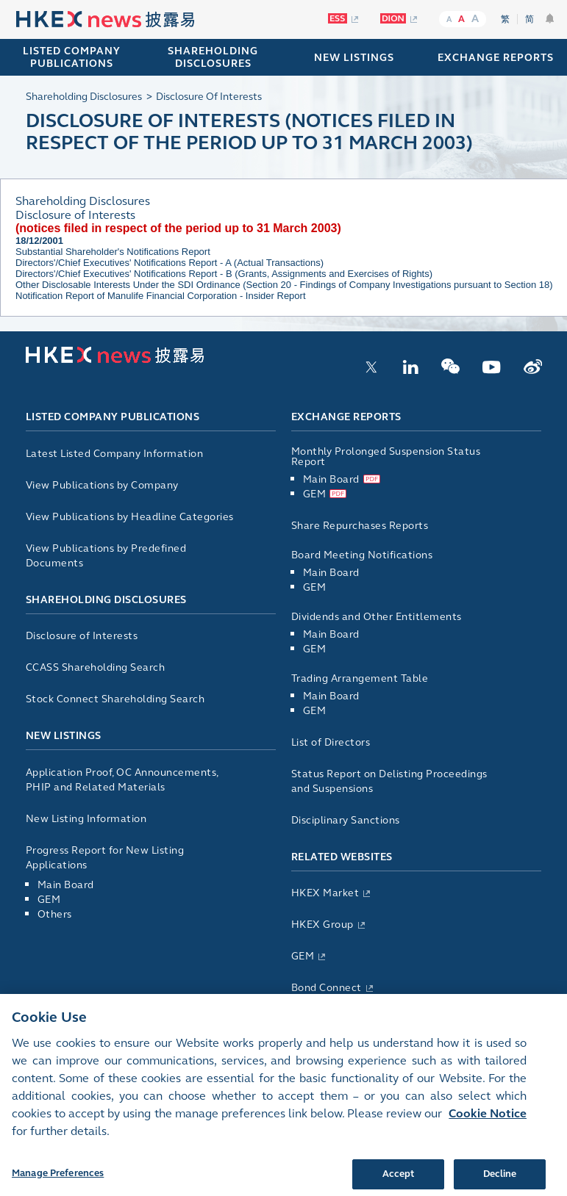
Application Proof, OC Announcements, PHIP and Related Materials (122, 779)
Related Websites (342, 857)
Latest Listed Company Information (115, 453)
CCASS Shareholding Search (95, 667)
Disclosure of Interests (82, 636)
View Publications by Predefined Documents (106, 555)
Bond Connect (326, 987)
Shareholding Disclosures (106, 600)
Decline (500, 1180)
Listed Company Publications (72, 57)
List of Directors (331, 742)
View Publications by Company (102, 485)
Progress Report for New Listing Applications (105, 857)
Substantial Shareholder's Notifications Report (112, 251)
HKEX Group (322, 924)
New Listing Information (86, 819)
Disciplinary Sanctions (345, 820)
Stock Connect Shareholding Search (115, 699)
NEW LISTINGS (354, 57)
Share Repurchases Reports (360, 525)
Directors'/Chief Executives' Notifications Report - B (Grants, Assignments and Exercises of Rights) (223, 273)
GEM (49, 899)
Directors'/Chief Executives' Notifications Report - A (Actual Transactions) (169, 262)
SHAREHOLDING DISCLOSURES (213, 57)
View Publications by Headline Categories (130, 517)
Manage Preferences (58, 1179)
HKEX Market (325, 893)
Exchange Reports (346, 417)
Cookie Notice (488, 1119)
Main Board (66, 885)
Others (55, 914)
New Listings (63, 736)
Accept (398, 1180)
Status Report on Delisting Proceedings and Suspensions (389, 781)
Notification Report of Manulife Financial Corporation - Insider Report (160, 295)
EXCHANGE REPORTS (496, 57)
